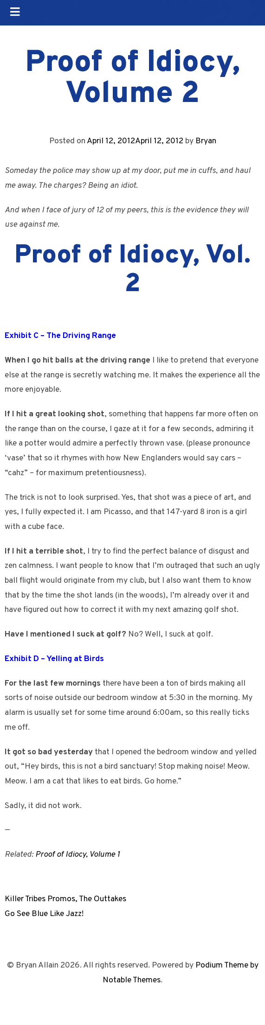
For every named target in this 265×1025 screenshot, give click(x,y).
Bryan (205, 141)
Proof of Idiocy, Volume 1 (77, 854)
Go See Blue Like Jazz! (44, 914)
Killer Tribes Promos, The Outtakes (65, 899)
